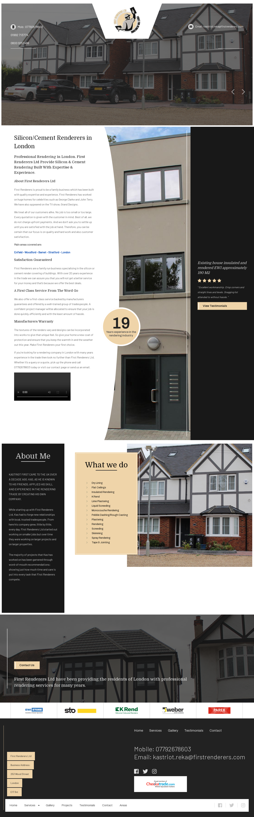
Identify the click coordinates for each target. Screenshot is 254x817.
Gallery (50, 805)
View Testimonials (215, 305)
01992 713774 (19, 35)
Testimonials (87, 805)
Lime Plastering (100, 501)
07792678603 (173, 749)
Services (29, 805)
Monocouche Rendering (105, 510)
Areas (123, 805)
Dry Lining (97, 483)
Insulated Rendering (103, 492)
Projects (67, 805)
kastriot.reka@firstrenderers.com (199, 756)
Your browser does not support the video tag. (42, 386)
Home (13, 805)
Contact (107, 805)
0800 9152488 (20, 43)
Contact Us (26, 665)
